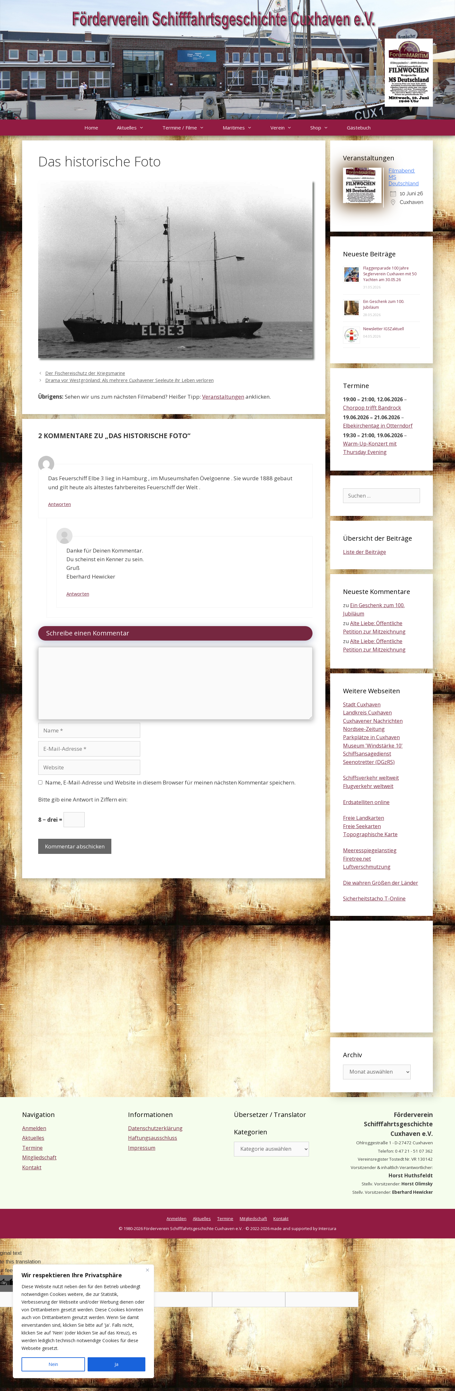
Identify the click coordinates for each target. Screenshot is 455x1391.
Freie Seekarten (362, 826)
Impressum (141, 1147)
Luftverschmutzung (367, 866)
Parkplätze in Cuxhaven (371, 737)
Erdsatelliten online (366, 802)
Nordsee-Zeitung (364, 728)
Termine (32, 1147)
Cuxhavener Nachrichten (373, 720)
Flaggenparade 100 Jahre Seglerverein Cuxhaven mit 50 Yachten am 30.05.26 (389, 273)
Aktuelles (135, 128)
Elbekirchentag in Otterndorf (378, 425)
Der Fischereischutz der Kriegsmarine (85, 373)
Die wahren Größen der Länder (380, 882)
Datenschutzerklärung (155, 1128)
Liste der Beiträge (364, 551)
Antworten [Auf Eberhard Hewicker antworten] (77, 594)
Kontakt (31, 1167)
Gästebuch (359, 127)
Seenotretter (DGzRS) (369, 762)
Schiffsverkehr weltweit (371, 777)
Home (91, 127)
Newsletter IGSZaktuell (383, 329)
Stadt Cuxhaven (362, 704)
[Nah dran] (147, 1270)
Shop (324, 128)
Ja (116, 1364)
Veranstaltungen (223, 396)
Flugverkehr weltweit (368, 786)
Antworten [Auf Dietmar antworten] (59, 504)
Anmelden (34, 1128)
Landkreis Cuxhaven (367, 712)
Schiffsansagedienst (367, 753)
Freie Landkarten (363, 817)
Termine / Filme (187, 128)
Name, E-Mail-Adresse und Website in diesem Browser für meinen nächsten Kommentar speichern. (170, 782)
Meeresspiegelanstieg (370, 850)
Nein (53, 1364)
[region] (83, 1321)
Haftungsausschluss (152, 1137)
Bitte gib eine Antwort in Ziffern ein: (82, 799)
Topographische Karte (370, 834)
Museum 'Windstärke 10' (373, 745)
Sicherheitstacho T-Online (374, 898)
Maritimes (242, 128)
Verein (285, 128)
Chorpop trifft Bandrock (372, 407)
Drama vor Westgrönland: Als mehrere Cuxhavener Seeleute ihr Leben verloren (129, 380)
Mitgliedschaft (39, 1157)
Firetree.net (357, 858)
